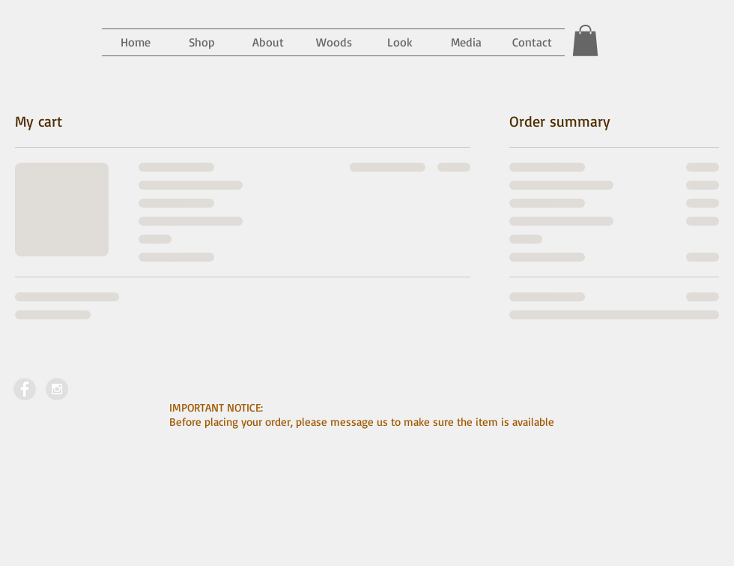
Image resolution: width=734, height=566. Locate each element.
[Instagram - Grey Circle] (57, 389)
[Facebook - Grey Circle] (24, 389)
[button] (466, 42)
